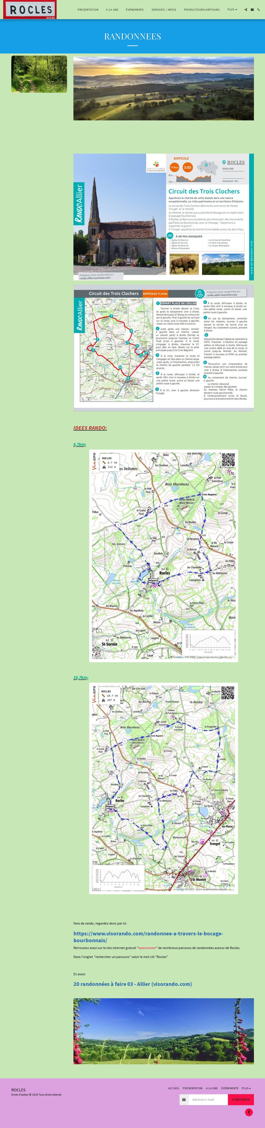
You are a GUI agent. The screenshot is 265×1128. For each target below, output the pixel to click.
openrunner (147, 948)
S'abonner (241, 1099)
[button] (246, 9)
